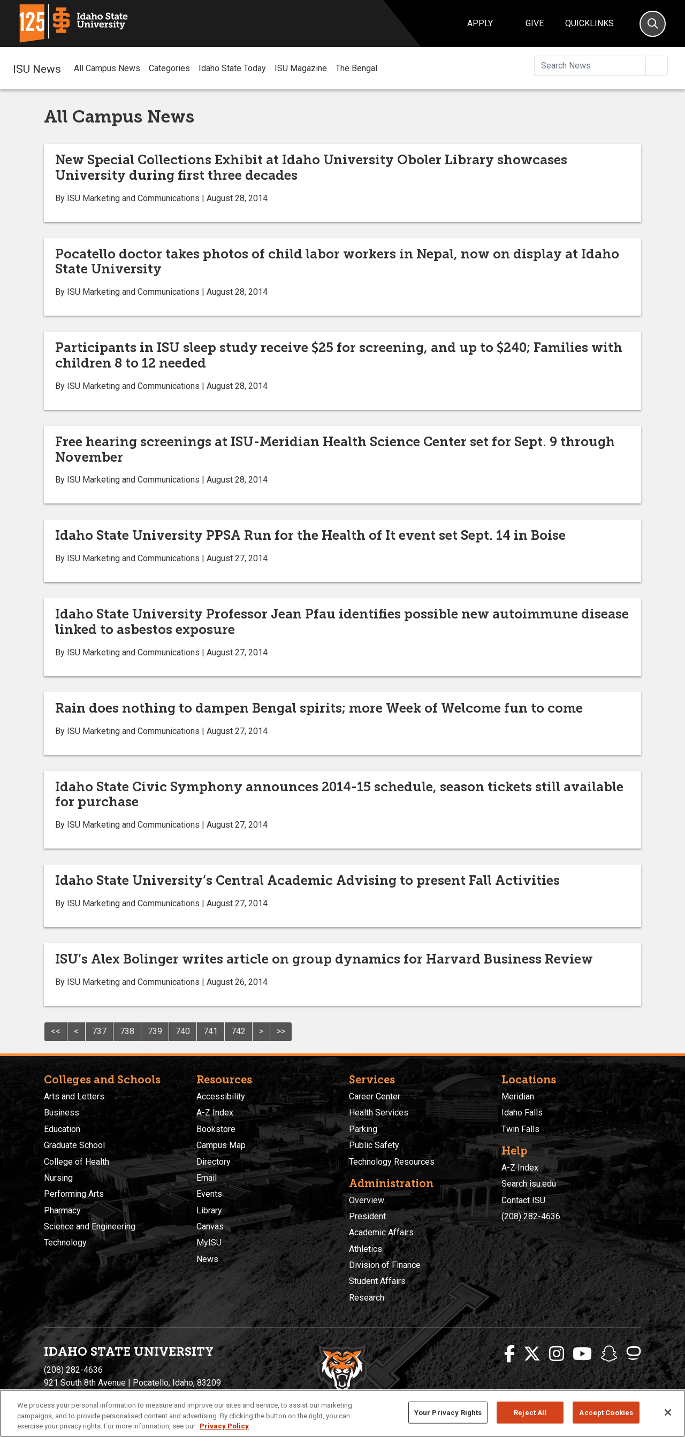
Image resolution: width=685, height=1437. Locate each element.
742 (238, 1031)
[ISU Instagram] (556, 1354)
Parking (363, 1129)
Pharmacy (62, 1210)
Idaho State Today (232, 68)
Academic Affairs (381, 1232)
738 (127, 1031)
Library (209, 1210)
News (207, 1259)
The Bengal (356, 68)
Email (206, 1178)
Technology (65, 1242)
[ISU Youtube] (582, 1354)
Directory (213, 1162)
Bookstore (215, 1129)
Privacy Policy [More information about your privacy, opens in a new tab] (224, 1426)
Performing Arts (74, 1194)
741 (210, 1031)
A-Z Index (214, 1112)
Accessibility (220, 1096)
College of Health (76, 1162)
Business (61, 1112)
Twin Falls (520, 1129)
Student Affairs (377, 1281)
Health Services (378, 1112)
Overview (366, 1200)
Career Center (374, 1096)
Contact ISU (523, 1200)
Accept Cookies (606, 1412)
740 (183, 1031)
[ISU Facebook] (509, 1354)
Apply (480, 23)
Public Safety (374, 1145)
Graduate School (74, 1145)
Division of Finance (385, 1265)
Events (209, 1194)
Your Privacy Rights (448, 1412)
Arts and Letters (74, 1096)
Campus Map (221, 1145)
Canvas (210, 1226)
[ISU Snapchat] (609, 1354)
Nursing (58, 1178)
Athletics (365, 1249)
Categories (169, 68)
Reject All (530, 1412)
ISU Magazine (301, 68)
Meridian (517, 1096)
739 (155, 1031)
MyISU (209, 1242)
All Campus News (107, 68)
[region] (342, 1413)
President (367, 1216)
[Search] (653, 23)
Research (366, 1298)
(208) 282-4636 (530, 1216)
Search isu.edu (528, 1184)
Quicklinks (589, 23)
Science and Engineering (89, 1226)
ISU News (37, 68)
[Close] (668, 1412)
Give (535, 23)
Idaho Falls (522, 1112)
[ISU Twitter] (532, 1354)
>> (281, 1031)
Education (62, 1129)
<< (55, 1031)
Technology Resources (392, 1162)
